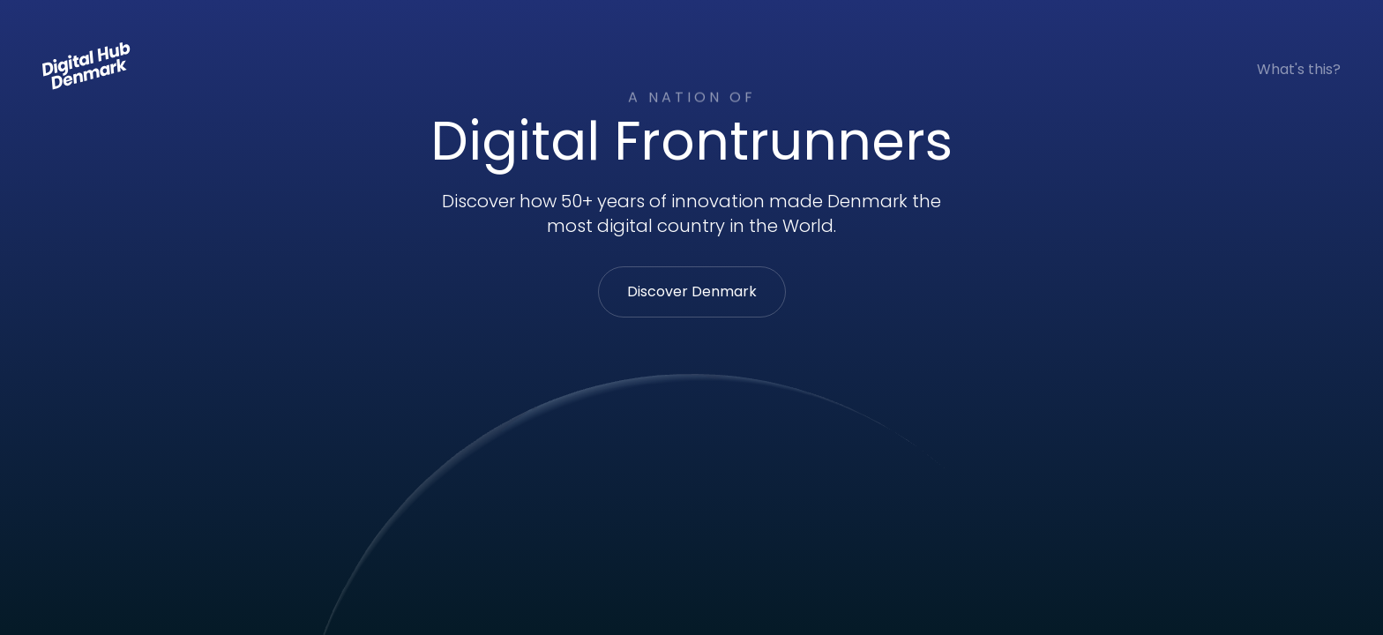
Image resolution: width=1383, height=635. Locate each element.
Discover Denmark (692, 291)
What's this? (1299, 69)
